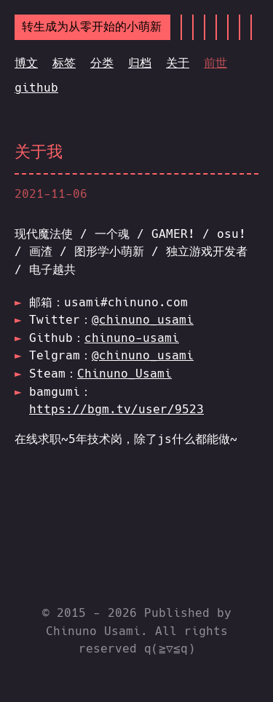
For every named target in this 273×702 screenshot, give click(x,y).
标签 (64, 63)
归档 (139, 63)
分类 (102, 63)
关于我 (39, 151)
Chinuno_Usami (124, 373)
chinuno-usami (131, 338)
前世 (215, 63)
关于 (177, 63)
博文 (26, 63)
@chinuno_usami (143, 320)
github (36, 88)
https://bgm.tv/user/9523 (116, 409)
